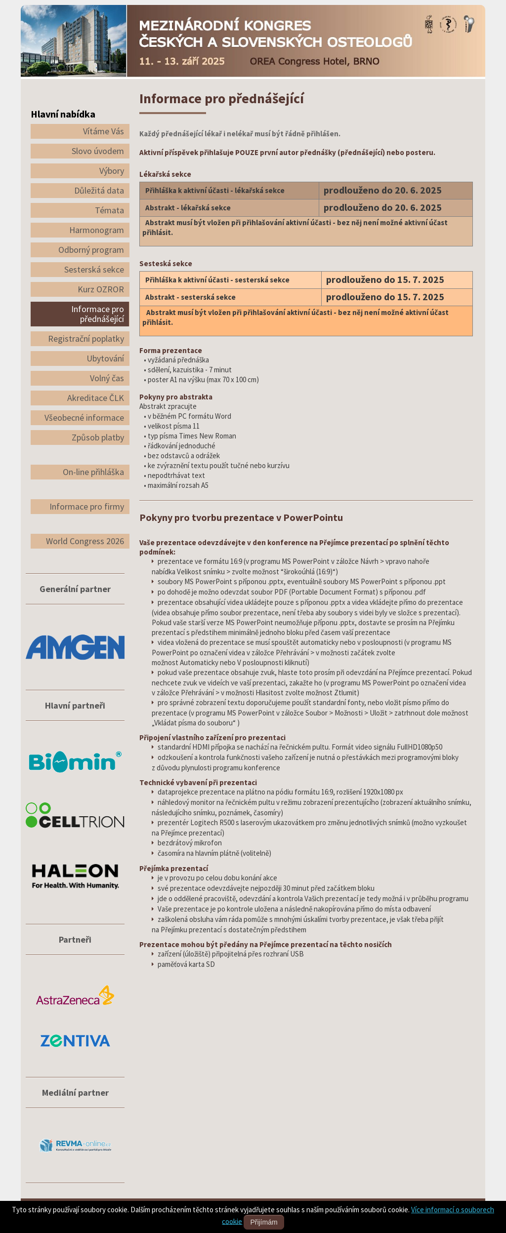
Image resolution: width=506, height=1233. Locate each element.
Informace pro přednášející (97, 313)
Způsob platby (98, 437)
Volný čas (107, 378)
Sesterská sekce (94, 269)
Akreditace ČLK (95, 397)
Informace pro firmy (86, 506)
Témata (109, 210)
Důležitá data (99, 190)
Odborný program (91, 249)
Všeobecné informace (84, 417)
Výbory (111, 170)
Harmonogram (96, 230)
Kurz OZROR (101, 289)
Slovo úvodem (98, 151)
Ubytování (105, 358)
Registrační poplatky (86, 338)
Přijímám (263, 1222)
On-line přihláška (93, 471)
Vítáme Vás (103, 131)
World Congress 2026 (85, 541)
